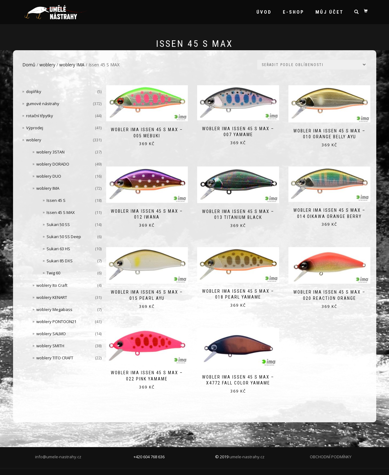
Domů (28, 65)
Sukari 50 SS (58, 224)
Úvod (264, 12)
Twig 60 (53, 273)
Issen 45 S (56, 200)
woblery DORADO (52, 164)
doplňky (33, 91)
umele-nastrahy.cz (247, 456)
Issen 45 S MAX (61, 212)
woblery (47, 65)
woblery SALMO (51, 333)
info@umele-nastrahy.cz (58, 456)
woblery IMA (71, 65)
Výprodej (34, 128)
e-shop (293, 12)
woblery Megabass (54, 309)
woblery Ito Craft (51, 285)
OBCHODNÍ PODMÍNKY (330, 456)
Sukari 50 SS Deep (64, 236)
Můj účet (329, 12)
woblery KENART (51, 297)
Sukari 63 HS (58, 248)
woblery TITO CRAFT (54, 358)
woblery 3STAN (50, 152)
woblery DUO (48, 176)
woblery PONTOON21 (56, 321)
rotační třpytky (39, 115)
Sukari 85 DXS (60, 261)
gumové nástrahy (42, 103)
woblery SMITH (50, 345)
